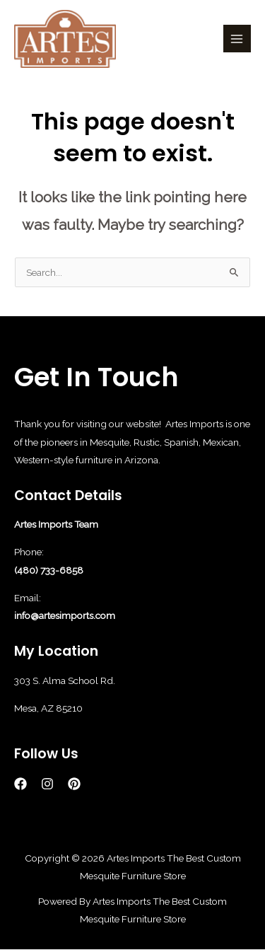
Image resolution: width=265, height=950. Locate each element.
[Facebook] (20, 783)
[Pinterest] (74, 783)
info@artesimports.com (64, 615)
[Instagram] (47, 783)
